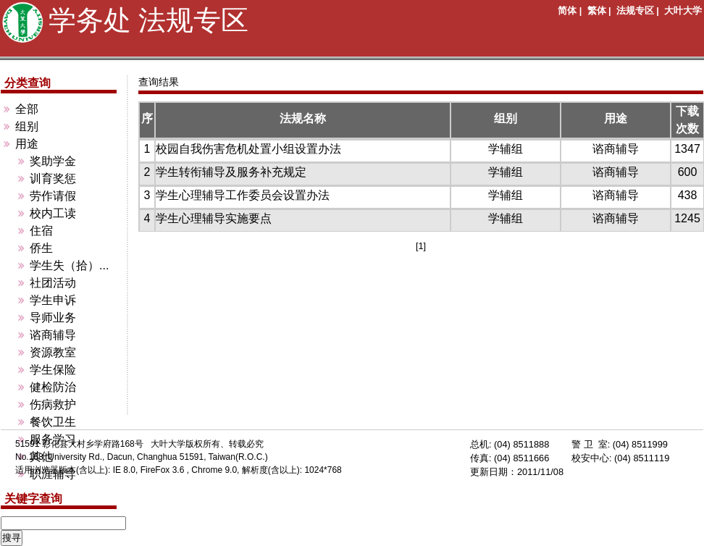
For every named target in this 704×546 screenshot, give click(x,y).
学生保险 (53, 370)
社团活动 (53, 283)
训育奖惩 (53, 178)
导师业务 (53, 317)
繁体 (596, 10)
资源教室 (53, 352)
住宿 (41, 230)
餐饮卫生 (53, 422)
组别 (26, 126)
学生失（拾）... (69, 265)
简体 (567, 10)
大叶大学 (683, 10)
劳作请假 (53, 196)
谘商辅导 (53, 335)
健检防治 (53, 387)
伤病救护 (53, 404)
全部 (26, 109)
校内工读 (53, 213)
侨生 (41, 248)
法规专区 (635, 10)
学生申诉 (53, 300)
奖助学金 (53, 161)
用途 (26, 144)
